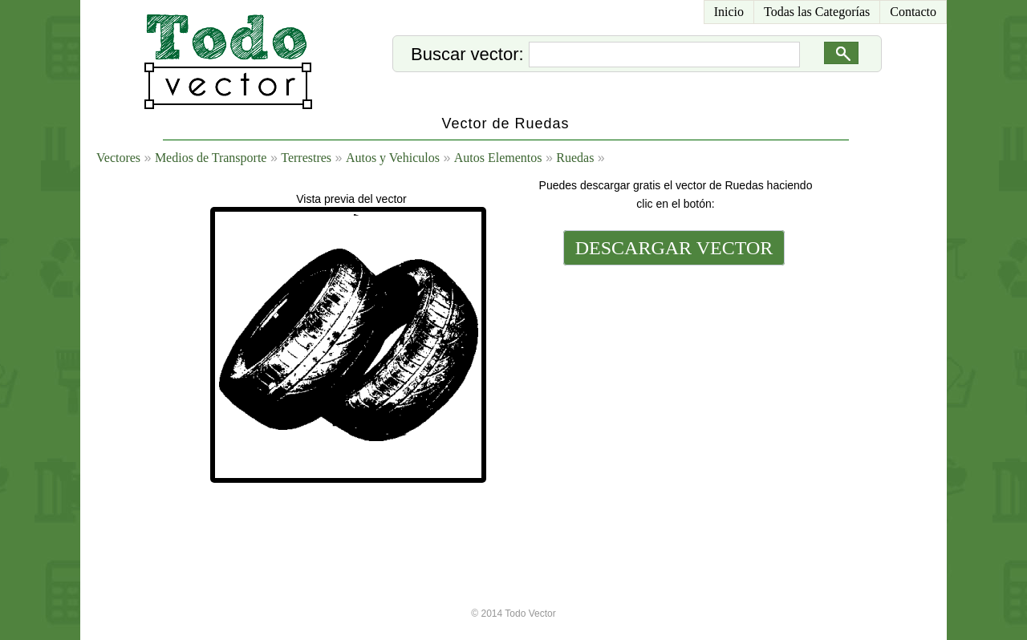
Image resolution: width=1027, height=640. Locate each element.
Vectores (118, 157)
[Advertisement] (672, 378)
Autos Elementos (498, 157)
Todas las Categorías (817, 11)
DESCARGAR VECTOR (674, 247)
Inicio (729, 11)
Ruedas (575, 157)
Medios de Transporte (211, 157)
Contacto (913, 11)
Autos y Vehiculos (393, 157)
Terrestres (306, 157)
